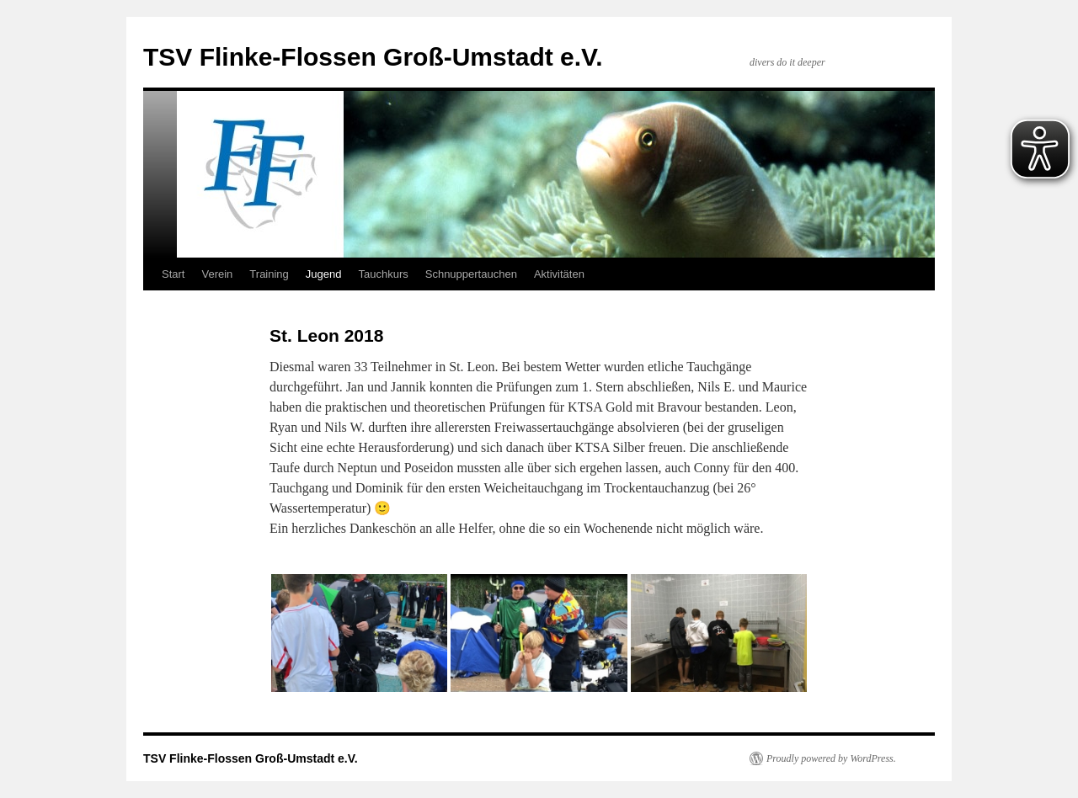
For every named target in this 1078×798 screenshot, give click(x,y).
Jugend (324, 274)
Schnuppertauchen (471, 274)
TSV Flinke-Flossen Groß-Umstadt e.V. (373, 57)
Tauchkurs (383, 274)
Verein (216, 274)
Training (268, 274)
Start (173, 274)
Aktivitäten (559, 274)
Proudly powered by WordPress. (831, 758)
